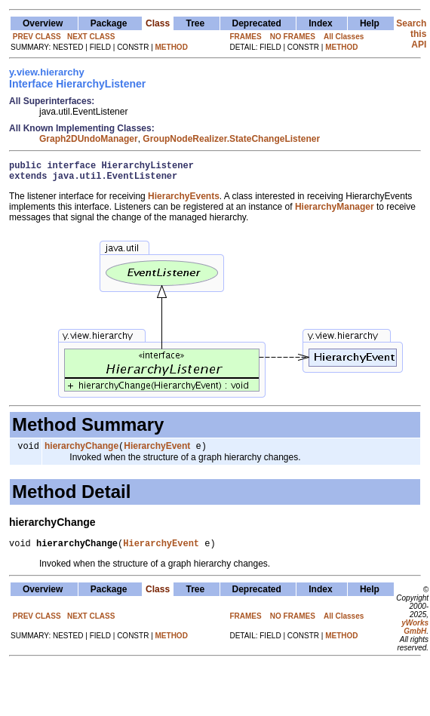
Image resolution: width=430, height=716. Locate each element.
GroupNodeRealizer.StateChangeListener (231, 139)
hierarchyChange (81, 452)
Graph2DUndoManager (88, 139)
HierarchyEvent (157, 452)
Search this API (411, 34)
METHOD (171, 47)
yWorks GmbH (414, 635)
